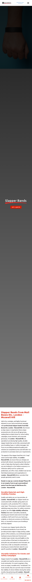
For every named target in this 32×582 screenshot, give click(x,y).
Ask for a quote (28, 577)
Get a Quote (16, 207)
